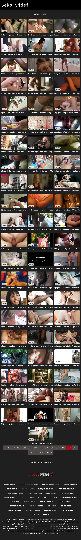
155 (47, 452)
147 (52, 448)
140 (13, 448)
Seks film (51, 506)
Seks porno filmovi (29, 485)
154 (41, 452)
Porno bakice (67, 493)
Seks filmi (51, 493)
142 (24, 448)
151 (75, 448)
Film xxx (15, 502)
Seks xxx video (50, 497)
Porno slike (64, 502)
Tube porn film (35, 493)
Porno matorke (70, 485)
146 (46, 448)
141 (18, 448)
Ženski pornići (33, 510)
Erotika (35, 514)
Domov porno (9, 497)
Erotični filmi (17, 506)
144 (35, 448)
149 (63, 448)
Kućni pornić (28, 489)
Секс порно (12, 489)
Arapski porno (50, 510)
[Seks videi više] (78, 5)
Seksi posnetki (36, 506)
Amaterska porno (69, 497)
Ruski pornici (14, 510)
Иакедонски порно (46, 489)
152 (30, 452)
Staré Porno (9, 485)
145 (41, 448)
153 (36, 452)
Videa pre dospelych (29, 497)
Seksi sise (66, 506)
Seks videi (30, 533)
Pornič (46, 514)
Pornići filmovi (66, 489)
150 (69, 448)
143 (30, 448)
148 (58, 448)
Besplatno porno (15, 493)
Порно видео (67, 510)
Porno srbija (30, 502)
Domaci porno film (50, 485)
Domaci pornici (47, 502)
